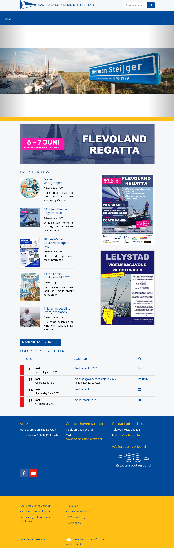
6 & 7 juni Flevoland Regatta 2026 (57, 211)
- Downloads (73, 523)
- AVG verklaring (75, 517)
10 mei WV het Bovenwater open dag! (56, 242)
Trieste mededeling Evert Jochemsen (57, 310)
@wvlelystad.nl (84, 439)
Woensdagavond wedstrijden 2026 (95, 379)
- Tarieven (72, 506)
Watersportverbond (129, 446)
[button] (13, 71)
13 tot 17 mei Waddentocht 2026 (57, 275)
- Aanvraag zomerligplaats (36, 511)
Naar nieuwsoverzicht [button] (40, 342)
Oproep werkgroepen (53, 181)
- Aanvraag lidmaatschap (35, 506)
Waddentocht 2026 (86, 368)
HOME (8, 19)
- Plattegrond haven (78, 511)
